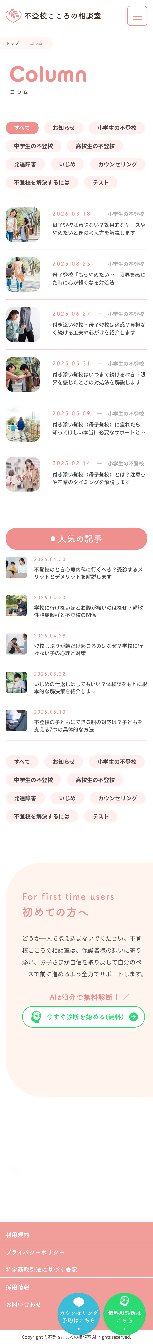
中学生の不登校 (33, 146)
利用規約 (17, 1235)
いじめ (67, 164)
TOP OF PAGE (134, 1174)
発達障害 (25, 164)
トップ (12, 43)
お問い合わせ (23, 1304)
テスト (100, 182)
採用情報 (17, 1287)
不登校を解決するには (42, 182)
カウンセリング (117, 164)
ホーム (14, 1200)
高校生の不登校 (95, 146)
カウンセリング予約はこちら (78, 1316)
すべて (22, 128)
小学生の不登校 (116, 128)
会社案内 (17, 1217)
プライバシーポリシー (35, 1252)
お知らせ (64, 128)
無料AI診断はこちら (124, 1316)
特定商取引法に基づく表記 (41, 1270)
